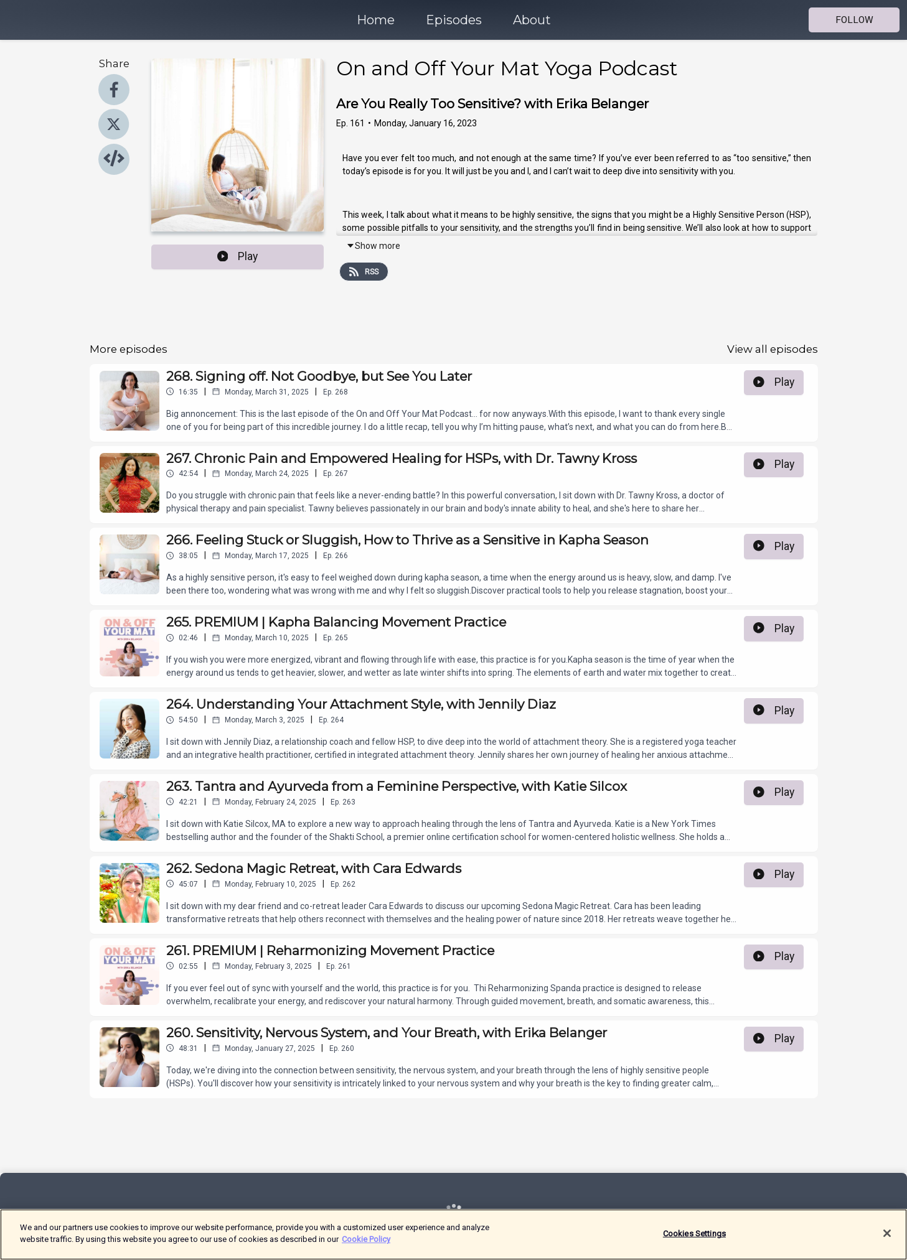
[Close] (887, 1233)
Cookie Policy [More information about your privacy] (366, 1239)
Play (237, 256)
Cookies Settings (694, 1233)
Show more (373, 246)
